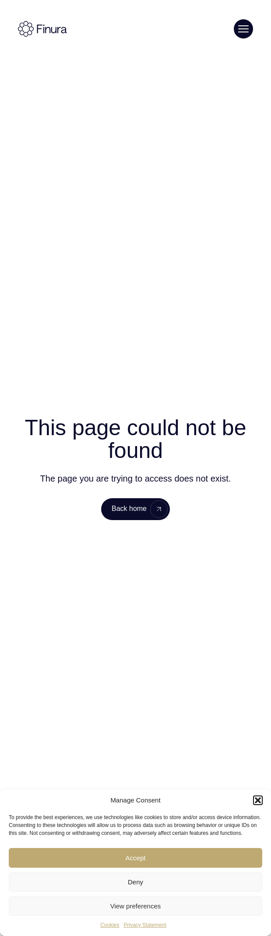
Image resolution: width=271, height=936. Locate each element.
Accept (136, 858)
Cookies (109, 925)
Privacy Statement (144, 925)
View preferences (135, 906)
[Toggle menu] (243, 29)
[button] (257, 800)
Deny (135, 882)
